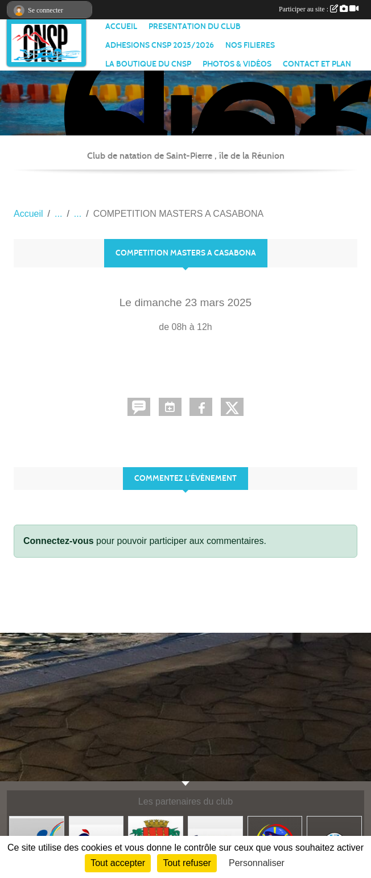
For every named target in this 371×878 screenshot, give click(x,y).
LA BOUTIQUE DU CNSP (148, 64)
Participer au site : (318, 9)
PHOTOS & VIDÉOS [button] (237, 64)
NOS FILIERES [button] (250, 45)
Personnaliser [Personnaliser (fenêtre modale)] (257, 863)
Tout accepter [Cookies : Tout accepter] (117, 863)
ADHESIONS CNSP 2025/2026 (159, 45)
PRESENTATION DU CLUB (195, 26)
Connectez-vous (58, 541)
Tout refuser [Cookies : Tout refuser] (187, 863)
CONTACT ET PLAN (317, 64)
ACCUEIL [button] (121, 26)
